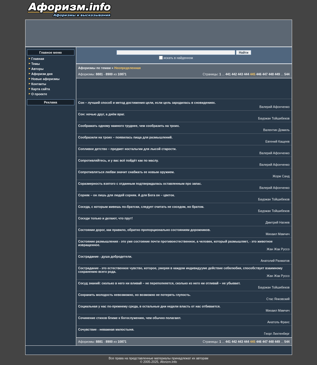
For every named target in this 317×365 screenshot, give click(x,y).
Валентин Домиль (276, 130)
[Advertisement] (159, 33)
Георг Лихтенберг (276, 333)
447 (265, 74)
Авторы (37, 69)
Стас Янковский (277, 299)
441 (228, 74)
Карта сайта (40, 89)
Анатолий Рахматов (275, 260)
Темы (35, 64)
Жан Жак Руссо (278, 249)
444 (246, 74)
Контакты (38, 84)
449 (277, 74)
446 (259, 74)
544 (287, 74)
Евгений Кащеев (277, 141)
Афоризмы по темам (94, 68)
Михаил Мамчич (277, 234)
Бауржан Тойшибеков (273, 118)
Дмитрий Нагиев (277, 222)
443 (240, 74)
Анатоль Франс (278, 322)
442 (234, 74)
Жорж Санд (281, 176)
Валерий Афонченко (274, 107)
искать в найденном (178, 58)
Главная (37, 58)
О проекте (39, 94)
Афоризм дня (41, 74)
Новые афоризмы (45, 79)
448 (271, 74)
